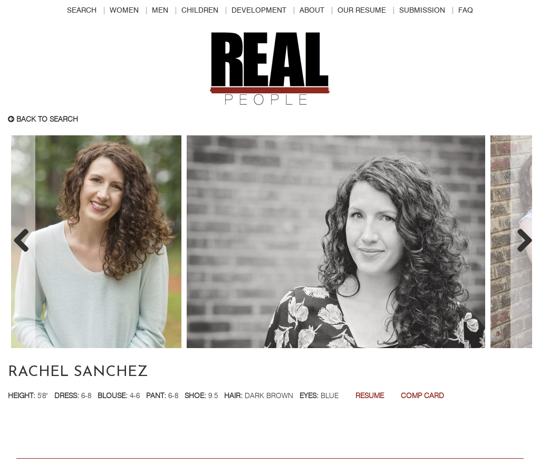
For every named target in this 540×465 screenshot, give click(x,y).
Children (199, 10)
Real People (270, 69)
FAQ (465, 10)
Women (124, 10)
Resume (369, 396)
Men (160, 10)
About (312, 10)
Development (259, 10)
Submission (422, 10)
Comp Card (422, 396)
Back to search (43, 119)
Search (82, 10)
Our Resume (362, 10)
